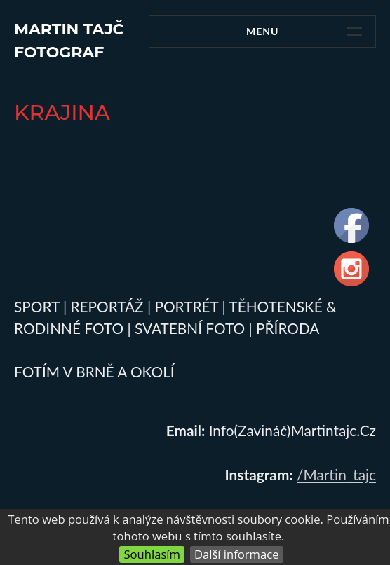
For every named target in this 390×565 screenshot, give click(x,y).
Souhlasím (151, 554)
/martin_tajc (336, 474)
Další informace (236, 554)
